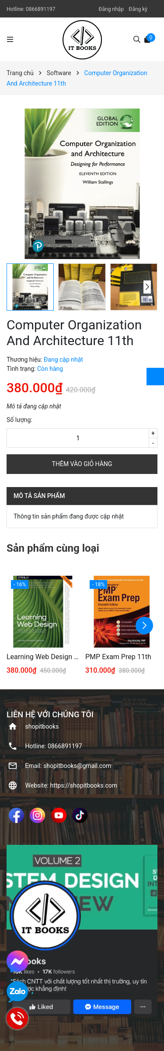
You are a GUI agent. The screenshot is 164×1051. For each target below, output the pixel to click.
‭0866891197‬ (40, 9)
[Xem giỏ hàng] (147, 38)
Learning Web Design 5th (43, 657)
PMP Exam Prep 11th (118, 657)
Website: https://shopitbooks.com (71, 785)
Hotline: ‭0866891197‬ (53, 746)
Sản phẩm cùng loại (53, 548)
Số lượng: (19, 419)
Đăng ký (138, 9)
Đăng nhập (110, 9)
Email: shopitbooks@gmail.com (68, 765)
